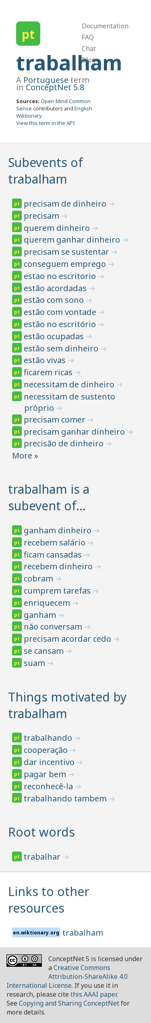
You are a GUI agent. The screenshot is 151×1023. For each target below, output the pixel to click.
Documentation (105, 25)
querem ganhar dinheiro (73, 239)
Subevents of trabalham (45, 170)
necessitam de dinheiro (70, 384)
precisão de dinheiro (64, 443)
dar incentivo (50, 762)
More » (25, 455)
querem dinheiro (58, 227)
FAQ (88, 37)
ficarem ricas (49, 372)
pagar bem (46, 774)
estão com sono (55, 299)
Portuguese (45, 79)
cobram (39, 578)
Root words (41, 832)
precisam (42, 215)
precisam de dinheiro (66, 203)
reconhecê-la (49, 786)
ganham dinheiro (58, 530)
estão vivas (46, 360)
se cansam (45, 650)
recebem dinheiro (59, 566)
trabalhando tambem (66, 798)
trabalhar (43, 856)
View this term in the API (45, 123)
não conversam (54, 626)
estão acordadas (56, 288)
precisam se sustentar (67, 251)
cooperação (47, 749)
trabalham (69, 62)
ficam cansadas (54, 554)
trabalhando (49, 737)
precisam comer (55, 419)
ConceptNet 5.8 (55, 87)
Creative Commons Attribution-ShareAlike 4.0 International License (67, 976)
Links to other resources (48, 899)
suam (35, 662)
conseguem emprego (66, 263)
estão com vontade (61, 311)
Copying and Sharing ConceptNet (69, 1003)
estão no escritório (61, 324)
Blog (88, 59)
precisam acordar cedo (68, 638)
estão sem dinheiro (62, 348)
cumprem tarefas (58, 590)
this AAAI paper (93, 994)
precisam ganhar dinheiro (75, 431)
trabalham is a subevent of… (48, 497)
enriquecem (48, 602)
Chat (89, 48)
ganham (41, 614)
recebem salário (55, 542)
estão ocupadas (55, 336)
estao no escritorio (61, 276)
